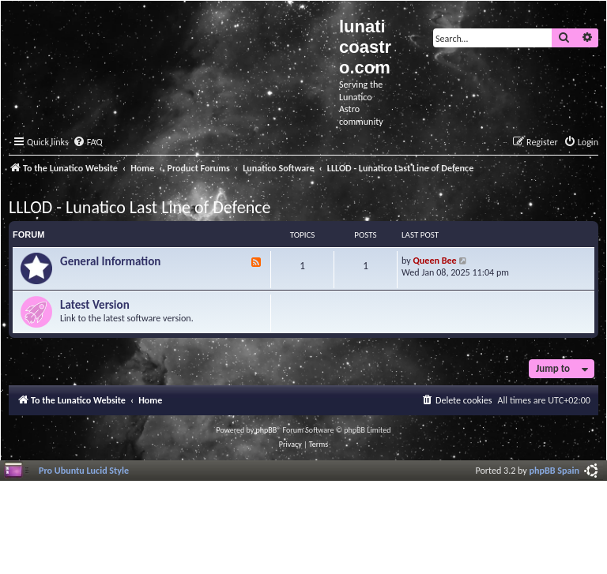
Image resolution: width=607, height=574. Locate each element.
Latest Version (95, 305)
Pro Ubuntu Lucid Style (84, 470)
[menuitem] (88, 142)
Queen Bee (435, 260)
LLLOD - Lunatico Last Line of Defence (139, 207)
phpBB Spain (554, 470)
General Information (110, 261)
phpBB (266, 430)
